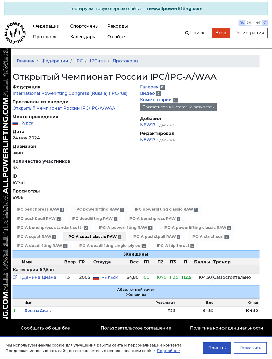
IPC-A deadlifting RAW (42, 245)
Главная (26, 60)
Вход (221, 32)
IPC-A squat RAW (36, 236)
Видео (148, 93)
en (248, 22)
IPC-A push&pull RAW (156, 236)
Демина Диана (39, 277)
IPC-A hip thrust (175, 245)
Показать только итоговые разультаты (178, 107)
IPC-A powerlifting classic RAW (197, 227)
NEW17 (147, 124)
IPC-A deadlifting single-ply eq (112, 245)
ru (242, 22)
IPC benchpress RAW (40, 209)
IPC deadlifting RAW (94, 218)
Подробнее (168, 350)
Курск (26, 123)
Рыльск (109, 277)
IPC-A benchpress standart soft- (52, 227)
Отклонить (250, 347)
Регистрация (249, 32)
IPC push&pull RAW (39, 218)
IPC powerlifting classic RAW (166, 209)
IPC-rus (98, 60)
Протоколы (46, 36)
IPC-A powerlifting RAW (125, 227)
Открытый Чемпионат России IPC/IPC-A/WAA (63, 108)
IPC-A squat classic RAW (94, 236)
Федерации (46, 26)
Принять (217, 347)
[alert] (136, 8)
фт (258, 22)
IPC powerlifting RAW (99, 209)
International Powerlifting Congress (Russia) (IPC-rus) (70, 93)
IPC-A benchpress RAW (154, 218)
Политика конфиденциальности (226, 328)
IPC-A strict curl (210, 236)
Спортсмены (84, 26)
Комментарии (156, 99)
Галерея (150, 86)
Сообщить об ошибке (45, 328)
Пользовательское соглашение (136, 328)
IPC (79, 60)
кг (264, 22)
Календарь (82, 36)
